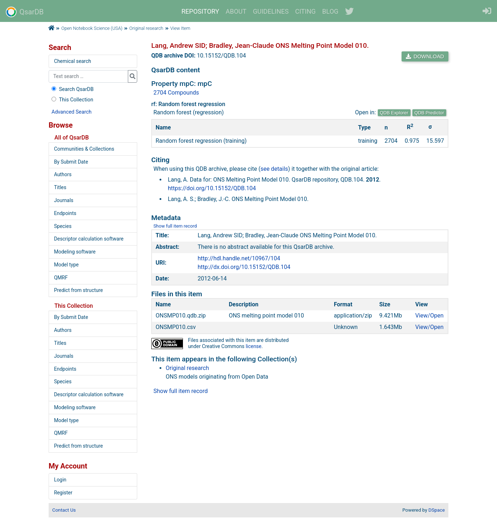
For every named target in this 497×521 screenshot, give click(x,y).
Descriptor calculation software (89, 239)
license (253, 346)
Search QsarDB (72, 89)
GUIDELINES (270, 11)
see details (274, 168)
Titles (60, 187)
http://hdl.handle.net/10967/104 (239, 258)
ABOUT (236, 11)
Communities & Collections (84, 149)
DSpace (437, 510)
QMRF (61, 277)
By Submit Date (71, 162)
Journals (63, 200)
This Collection (71, 100)
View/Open (429, 315)
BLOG (330, 11)
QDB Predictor (429, 112)
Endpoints (65, 213)
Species (63, 226)
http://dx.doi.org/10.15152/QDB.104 (244, 267)
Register (63, 492)
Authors (63, 174)
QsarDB (25, 11)
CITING (305, 11)
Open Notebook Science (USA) (91, 28)
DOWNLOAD (425, 56)
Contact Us (64, 510)
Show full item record (175, 226)
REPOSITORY (200, 11)
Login (60, 480)
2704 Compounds (176, 92)
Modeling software (74, 252)
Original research (146, 28)
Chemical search (72, 61)
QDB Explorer (394, 112)
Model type (66, 265)
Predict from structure (78, 290)
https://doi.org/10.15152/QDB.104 (212, 188)
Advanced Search (71, 112)
